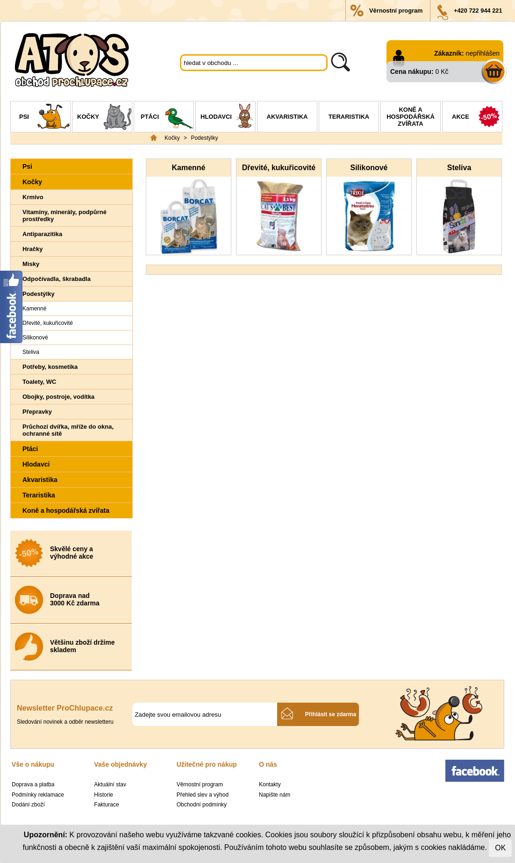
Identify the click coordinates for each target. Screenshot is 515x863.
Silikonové (35, 337)
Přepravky (37, 411)
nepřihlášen (483, 53)
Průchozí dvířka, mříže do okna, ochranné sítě (68, 430)
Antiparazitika (42, 233)
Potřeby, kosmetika (50, 366)
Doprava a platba (33, 784)
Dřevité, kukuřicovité (47, 323)
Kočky (104, 118)
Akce (477, 118)
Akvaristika (287, 116)
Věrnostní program (395, 10)
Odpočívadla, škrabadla (56, 278)
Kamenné (34, 308)
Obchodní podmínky (202, 804)
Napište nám (274, 794)
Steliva (30, 352)
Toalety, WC (39, 381)
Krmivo (32, 197)
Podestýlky (204, 138)
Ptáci (167, 118)
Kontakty (270, 784)
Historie (103, 794)
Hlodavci (227, 118)
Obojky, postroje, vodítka (58, 396)
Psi (44, 118)
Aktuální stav (110, 784)
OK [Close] (500, 848)
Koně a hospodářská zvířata (410, 116)
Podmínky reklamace (38, 794)
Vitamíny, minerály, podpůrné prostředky (64, 216)
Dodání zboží (28, 804)
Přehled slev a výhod (203, 794)
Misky (30, 263)
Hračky (32, 248)
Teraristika (349, 116)
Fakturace (106, 804)
